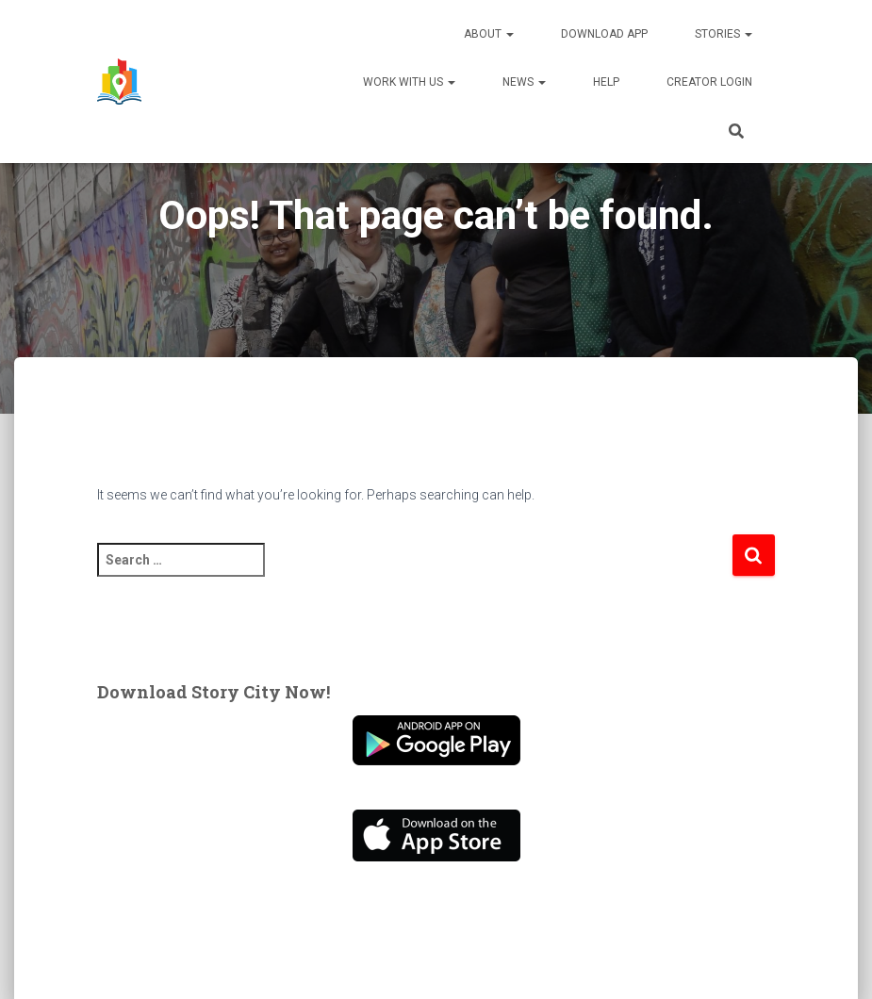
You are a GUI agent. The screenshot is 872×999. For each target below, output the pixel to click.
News (524, 82)
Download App (604, 34)
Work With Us (409, 82)
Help (606, 82)
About (489, 34)
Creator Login (709, 82)
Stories (723, 34)
